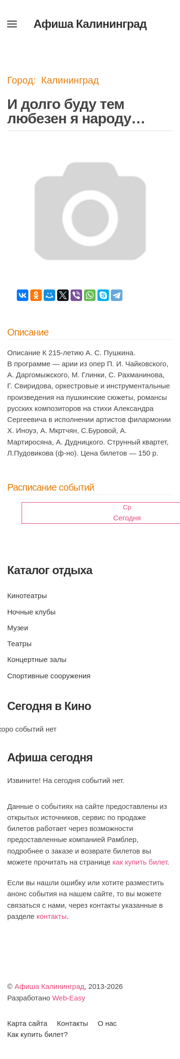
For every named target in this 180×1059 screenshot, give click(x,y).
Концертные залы (36, 659)
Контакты (72, 1023)
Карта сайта (27, 1023)
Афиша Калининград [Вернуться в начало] (90, 23)
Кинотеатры (27, 595)
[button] (12, 24)
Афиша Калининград (49, 986)
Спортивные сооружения (48, 676)
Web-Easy (68, 998)
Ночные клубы (31, 612)
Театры (19, 643)
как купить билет (139, 862)
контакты (51, 916)
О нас (107, 1023)
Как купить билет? (37, 1034)
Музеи (17, 628)
